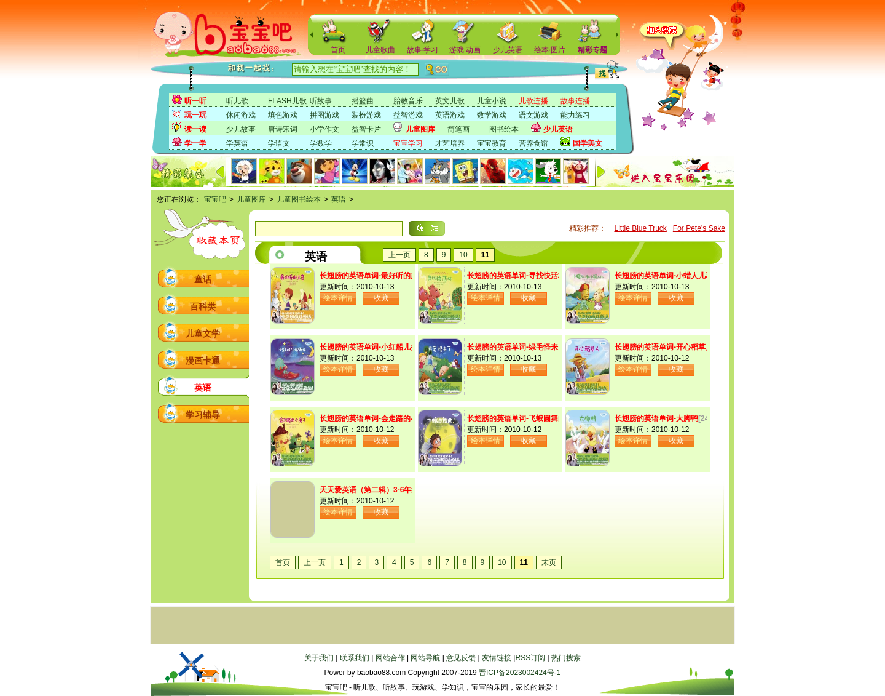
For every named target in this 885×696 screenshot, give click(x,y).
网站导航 (425, 658)
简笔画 (458, 129)
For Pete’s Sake (699, 228)
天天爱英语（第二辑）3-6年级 (369, 490)
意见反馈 (461, 658)
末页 (548, 562)
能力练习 (575, 115)
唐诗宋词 (282, 129)
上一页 (399, 254)
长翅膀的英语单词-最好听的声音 (372, 275)
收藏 (381, 298)
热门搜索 (566, 658)
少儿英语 (507, 50)
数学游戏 (491, 115)
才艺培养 (450, 143)
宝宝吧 (215, 199)
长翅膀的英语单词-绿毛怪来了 (516, 347)
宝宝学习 (408, 143)
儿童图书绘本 (299, 199)
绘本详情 (338, 298)
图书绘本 (504, 129)
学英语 (237, 143)
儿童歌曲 (380, 50)
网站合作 (390, 658)
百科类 (203, 306)
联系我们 (354, 658)
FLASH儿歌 (287, 101)
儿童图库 (420, 129)
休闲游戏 (241, 115)
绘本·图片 (549, 50)
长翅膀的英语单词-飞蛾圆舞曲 (516, 418)
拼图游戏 (324, 115)
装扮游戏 (366, 115)
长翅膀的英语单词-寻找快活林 (516, 275)
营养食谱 (533, 143)
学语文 (279, 143)
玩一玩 (195, 115)
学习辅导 (203, 415)
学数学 (321, 143)
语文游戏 (533, 115)
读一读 (195, 129)
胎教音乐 (408, 101)
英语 (338, 199)
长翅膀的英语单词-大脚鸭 (656, 418)
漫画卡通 (203, 361)
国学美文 (587, 143)
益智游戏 (408, 115)
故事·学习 (422, 50)
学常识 (363, 143)
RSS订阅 (530, 658)
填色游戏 (282, 115)
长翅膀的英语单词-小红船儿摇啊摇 (376, 347)
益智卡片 (366, 129)
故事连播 (575, 101)
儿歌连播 (533, 101)
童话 (202, 279)
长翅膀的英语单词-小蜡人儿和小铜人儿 (678, 275)
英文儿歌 (450, 101)
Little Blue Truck (640, 228)
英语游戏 (450, 115)
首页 (338, 50)
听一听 (195, 101)
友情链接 (496, 658)
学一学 (195, 143)
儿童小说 (491, 101)
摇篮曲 (363, 101)
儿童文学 (203, 333)
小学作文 (324, 129)
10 (463, 254)
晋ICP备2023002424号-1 (519, 672)
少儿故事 (241, 129)
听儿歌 (237, 101)
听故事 (321, 101)
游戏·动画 (465, 50)
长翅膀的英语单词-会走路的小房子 (376, 418)
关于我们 (319, 658)
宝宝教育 (491, 143)
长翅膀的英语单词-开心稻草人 (664, 347)
